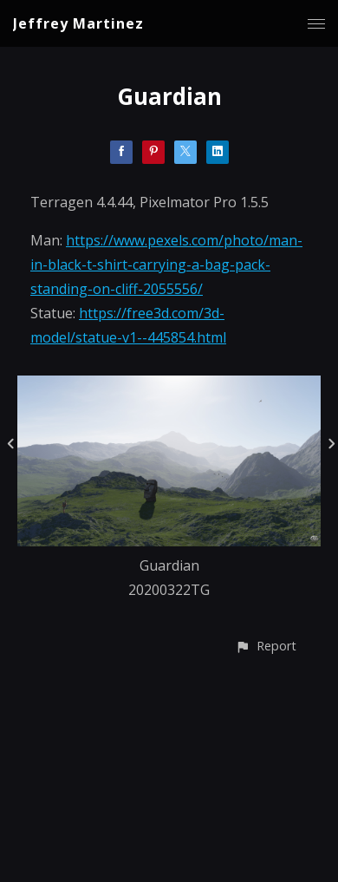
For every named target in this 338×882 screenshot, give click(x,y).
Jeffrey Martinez (78, 23)
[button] (265, 645)
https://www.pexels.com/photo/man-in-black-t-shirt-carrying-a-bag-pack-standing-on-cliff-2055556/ (166, 264)
